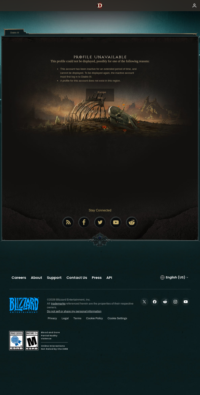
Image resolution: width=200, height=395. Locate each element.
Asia (100, 97)
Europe (102, 92)
